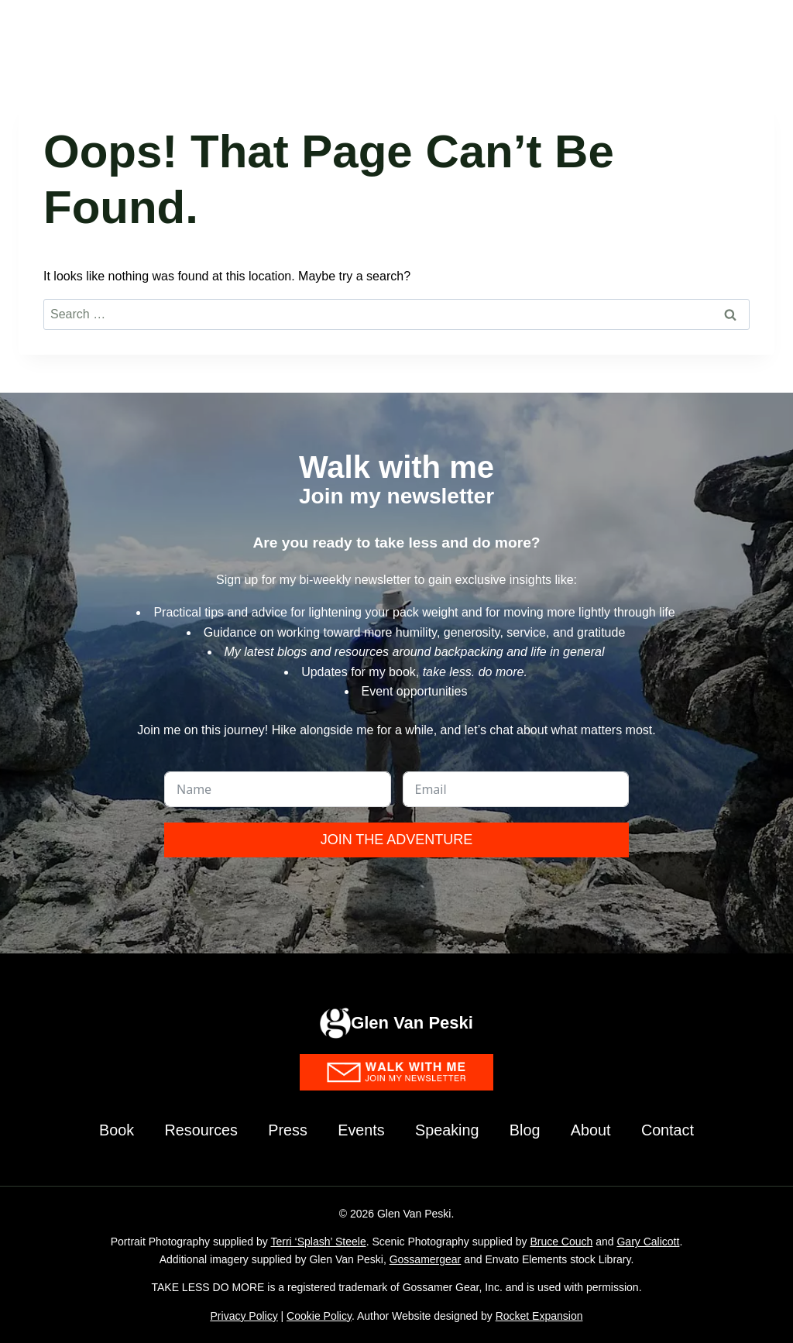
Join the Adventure (397, 839)
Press (286, 1130)
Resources (199, 1130)
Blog (526, 1130)
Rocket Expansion (539, 1316)
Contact (671, 1130)
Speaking (447, 1130)
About (593, 1130)
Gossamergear (426, 1259)
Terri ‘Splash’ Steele (318, 1241)
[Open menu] (756, 30)
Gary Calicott (647, 1241)
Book (113, 1130)
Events (360, 1130)
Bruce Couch (561, 1241)
